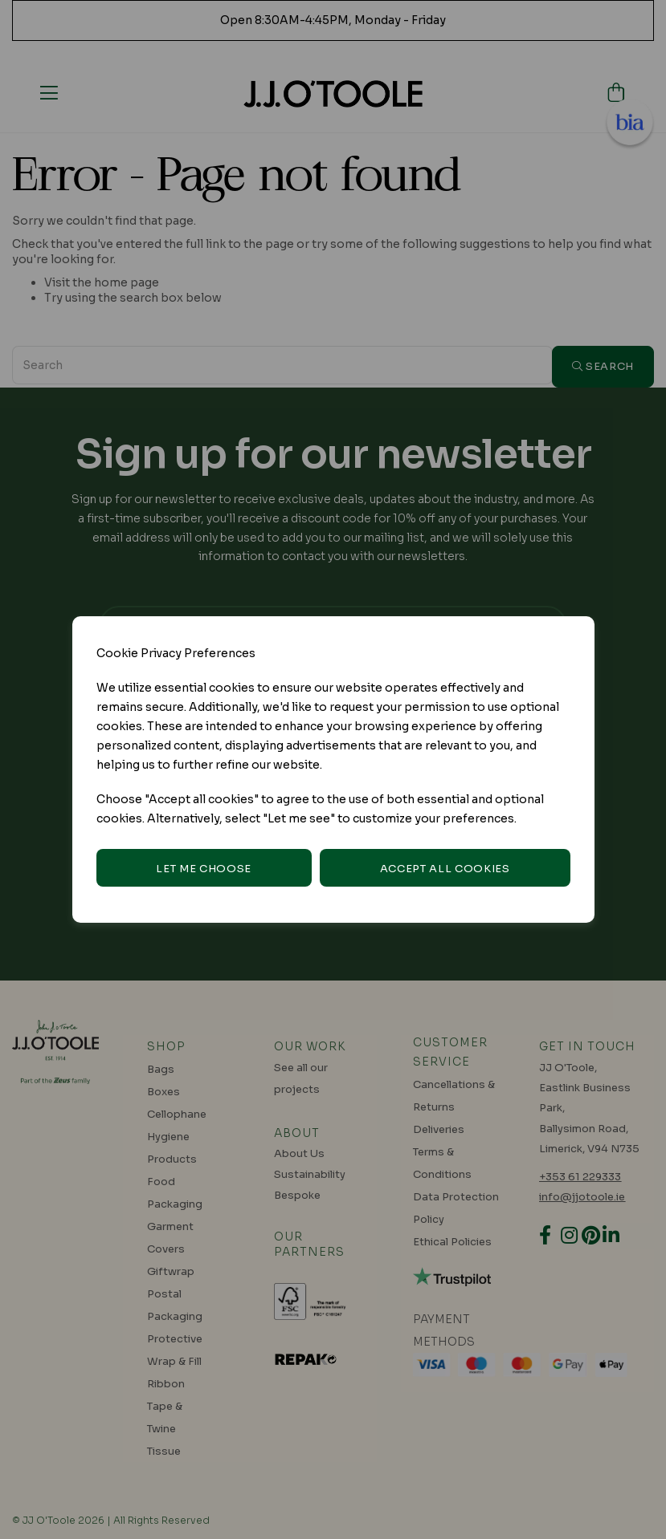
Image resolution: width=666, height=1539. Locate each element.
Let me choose (203, 868)
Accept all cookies (445, 868)
